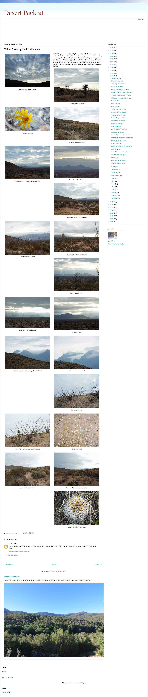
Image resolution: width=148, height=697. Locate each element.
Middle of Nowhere (117, 123)
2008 (112, 221)
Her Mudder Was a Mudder (120, 89)
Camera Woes (115, 101)
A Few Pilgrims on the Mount (120, 135)
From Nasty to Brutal (118, 121)
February (115, 195)
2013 (112, 207)
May (113, 187)
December (115, 78)
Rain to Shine (115, 106)
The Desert (5, 692)
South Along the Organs (119, 118)
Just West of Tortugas (118, 155)
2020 (112, 64)
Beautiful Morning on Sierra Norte (122, 138)
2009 (112, 219)
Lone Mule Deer (116, 143)
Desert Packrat (23, 12)
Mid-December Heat (117, 132)
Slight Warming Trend (118, 163)
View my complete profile (116, 244)
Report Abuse (7, 677)
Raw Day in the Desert (118, 160)
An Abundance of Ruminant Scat (121, 92)
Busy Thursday (116, 126)
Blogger (83, 683)
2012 (112, 210)
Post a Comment (12, 555)
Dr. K (10, 543)
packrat (112, 241)
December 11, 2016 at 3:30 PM (19, 551)
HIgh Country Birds (12, 577)
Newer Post (9, 564)
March (114, 192)
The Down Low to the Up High (121, 95)
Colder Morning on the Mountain (121, 146)
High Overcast (115, 149)
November (115, 170)
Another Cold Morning (118, 115)
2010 (112, 216)
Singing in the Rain (117, 81)
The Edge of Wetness (118, 84)
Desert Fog (114, 158)
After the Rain (115, 103)
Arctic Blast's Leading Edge (120, 152)
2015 (112, 202)
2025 (112, 50)
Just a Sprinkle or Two (118, 109)
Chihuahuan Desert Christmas (121, 98)
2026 (112, 47)
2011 (112, 213)
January (114, 198)
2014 (112, 204)
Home (54, 564)
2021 (112, 62)
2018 (112, 70)
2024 (112, 53)
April (113, 189)
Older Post (98, 564)
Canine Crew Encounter (119, 129)
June (113, 184)
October (114, 172)
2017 (112, 73)
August (114, 178)
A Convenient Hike (117, 86)
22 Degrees (115, 166)
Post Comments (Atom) (58, 571)
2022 (112, 59)
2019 (112, 67)
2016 (112, 76)
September (115, 175)
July (113, 181)
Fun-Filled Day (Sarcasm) (119, 112)
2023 (112, 56)
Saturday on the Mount (118, 140)
